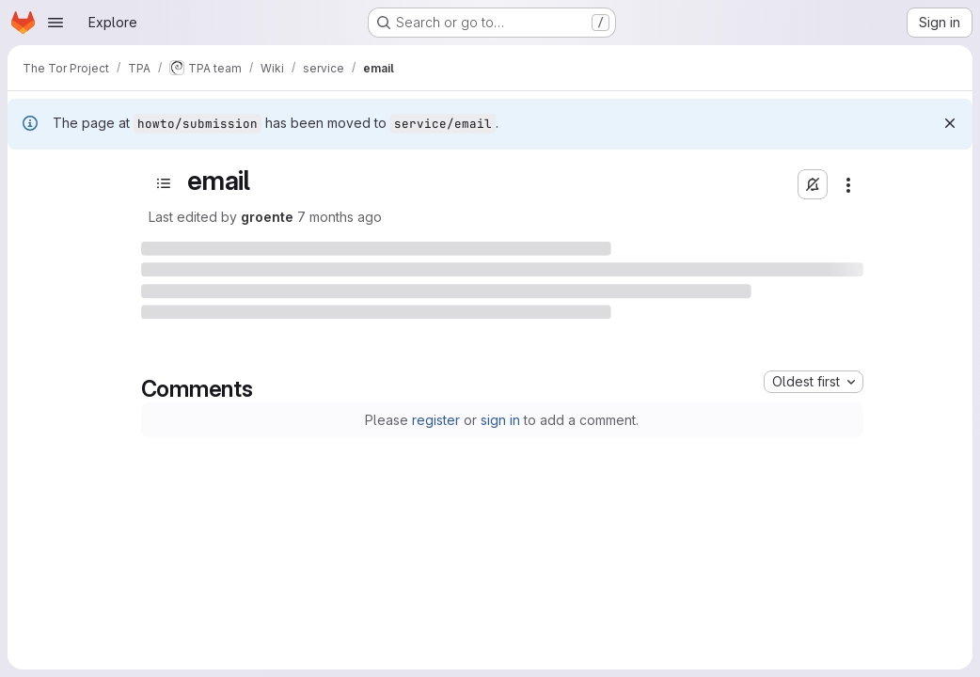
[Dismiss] (950, 123)
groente (267, 217)
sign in (500, 420)
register (436, 420)
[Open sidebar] (164, 183)
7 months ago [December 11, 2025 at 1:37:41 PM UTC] (339, 217)
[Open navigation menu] (55, 23)
